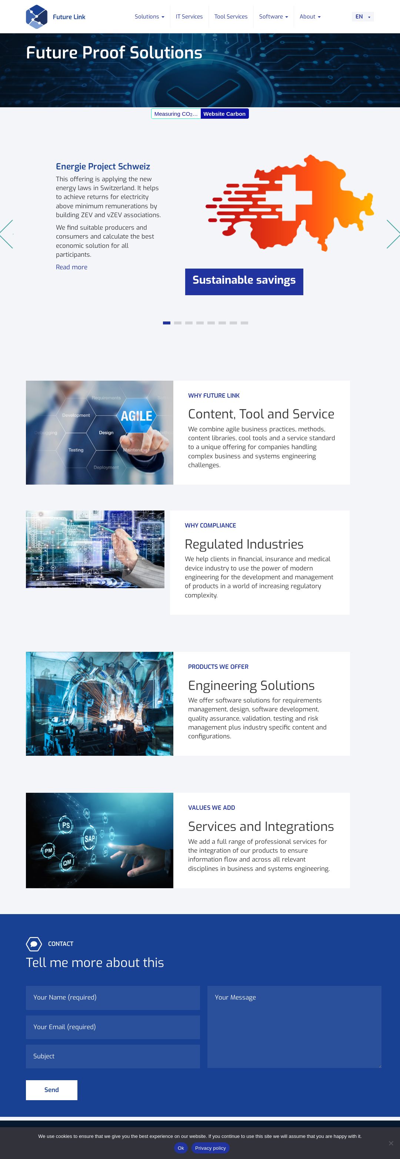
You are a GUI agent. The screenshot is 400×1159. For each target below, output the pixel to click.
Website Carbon (224, 114)
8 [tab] (244, 325)
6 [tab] (222, 325)
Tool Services (231, 16)
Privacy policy (210, 1148)
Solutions (149, 16)
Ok (181, 1148)
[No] (390, 1143)
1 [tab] (166, 325)
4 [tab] (200, 325)
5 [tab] (211, 325)
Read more (71, 267)
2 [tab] (177, 325)
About (310, 16)
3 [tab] (189, 325)
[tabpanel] (200, 234)
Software (273, 16)
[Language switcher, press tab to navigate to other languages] (363, 16)
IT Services (189, 16)
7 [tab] (233, 325)
